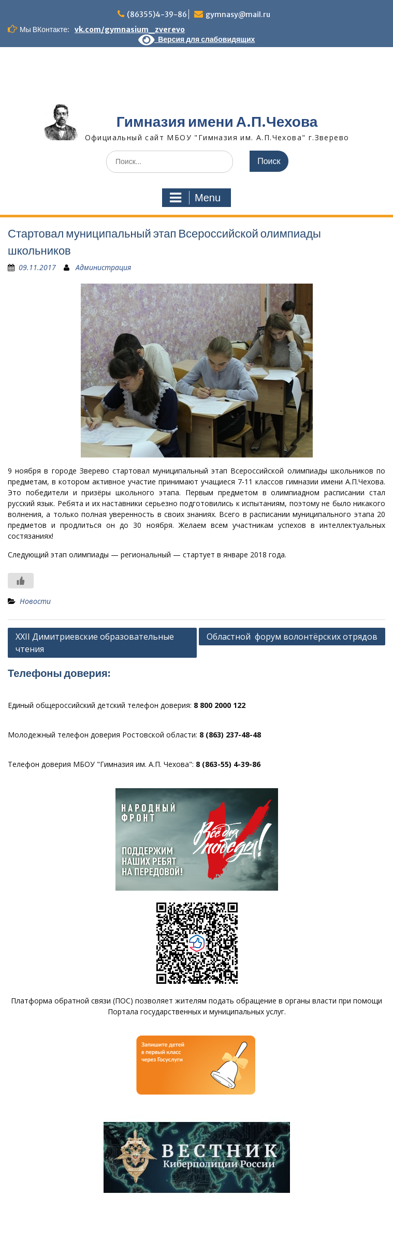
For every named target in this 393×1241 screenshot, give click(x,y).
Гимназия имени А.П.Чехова (217, 121)
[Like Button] (21, 580)
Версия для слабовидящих (196, 39)
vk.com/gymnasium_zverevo (130, 29)
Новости (35, 601)
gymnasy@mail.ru (238, 14)
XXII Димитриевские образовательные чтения (95, 643)
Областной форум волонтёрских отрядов (292, 636)
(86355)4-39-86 (157, 14)
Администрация (103, 267)
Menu (195, 197)
